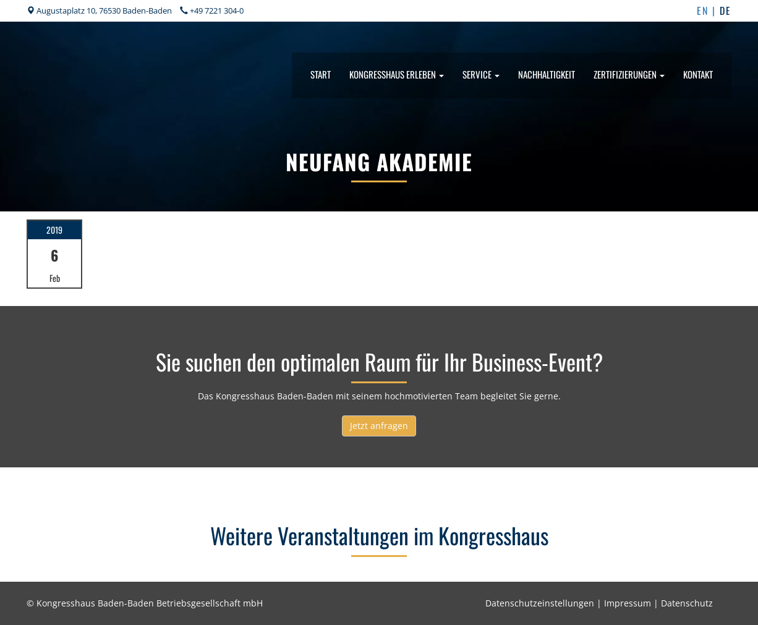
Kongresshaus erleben (396, 74)
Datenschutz (687, 603)
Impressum (627, 603)
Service (481, 74)
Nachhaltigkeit (546, 74)
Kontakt (698, 74)
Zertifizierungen (629, 74)
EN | (708, 10)
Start (320, 74)
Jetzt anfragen (379, 426)
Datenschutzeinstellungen (539, 603)
